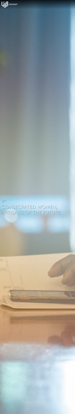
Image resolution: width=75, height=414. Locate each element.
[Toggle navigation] (71, 4)
